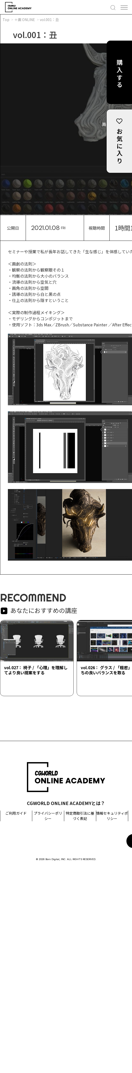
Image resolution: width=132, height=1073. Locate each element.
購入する (119, 74)
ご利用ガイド (16, 813)
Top (6, 19)
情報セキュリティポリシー (112, 816)
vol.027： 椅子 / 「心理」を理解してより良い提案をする (36, 669)
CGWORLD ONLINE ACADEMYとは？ (66, 803)
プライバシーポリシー (48, 816)
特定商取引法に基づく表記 (80, 816)
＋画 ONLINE (24, 19)
